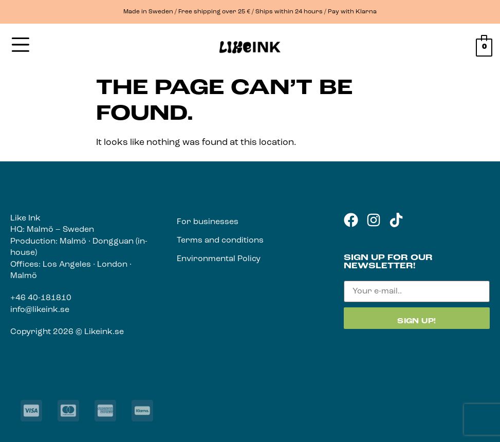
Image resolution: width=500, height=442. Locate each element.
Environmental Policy (219, 259)
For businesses (207, 222)
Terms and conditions (220, 240)
